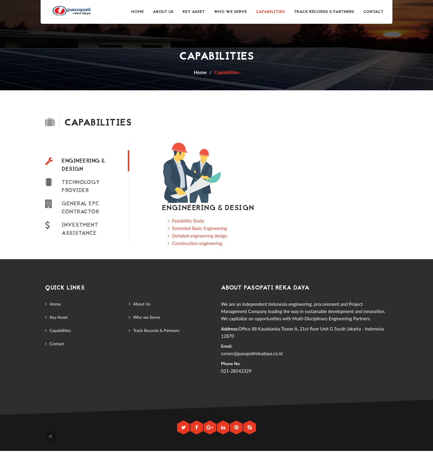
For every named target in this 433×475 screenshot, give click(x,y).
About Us (163, 12)
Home (137, 12)
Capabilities (270, 12)
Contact (373, 12)
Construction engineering (197, 243)
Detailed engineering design (199, 235)
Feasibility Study (188, 220)
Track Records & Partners (324, 12)
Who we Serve (230, 12)
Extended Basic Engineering (199, 228)
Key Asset (194, 12)
